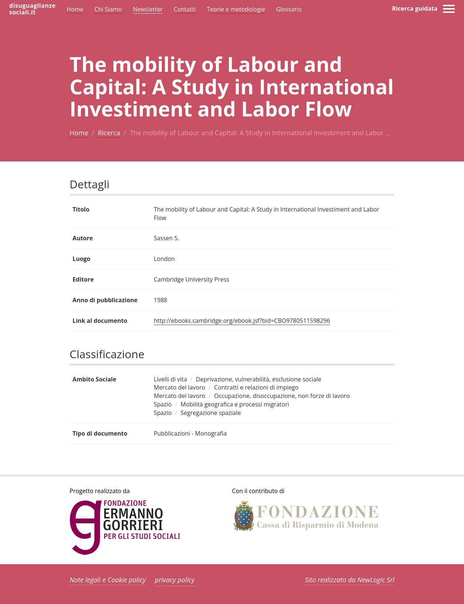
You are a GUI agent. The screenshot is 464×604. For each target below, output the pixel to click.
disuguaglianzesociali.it (32, 8)
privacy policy (175, 579)
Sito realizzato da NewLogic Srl (350, 579)
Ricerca (109, 132)
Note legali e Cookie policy (108, 579)
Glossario (289, 9)
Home (79, 132)
